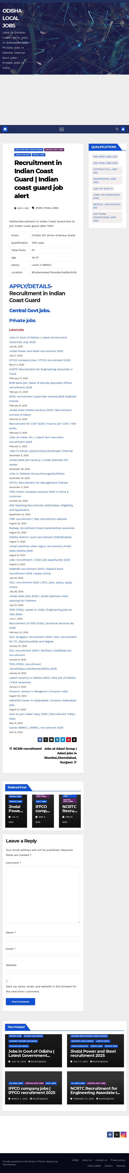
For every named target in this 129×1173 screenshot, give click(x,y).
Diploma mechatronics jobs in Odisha (89, 1036)
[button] (117, 129)
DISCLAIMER (94, 1166)
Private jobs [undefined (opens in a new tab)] (22, 320)
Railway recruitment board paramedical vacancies (42, 528)
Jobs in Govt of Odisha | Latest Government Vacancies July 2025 (31, 1055)
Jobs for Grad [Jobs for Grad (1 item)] (103, 188)
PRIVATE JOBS (16, 801)
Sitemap (120, 1166)
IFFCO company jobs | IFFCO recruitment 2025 (39, 360)
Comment (13, 862)
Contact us (101, 1160)
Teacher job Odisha (18, 1046)
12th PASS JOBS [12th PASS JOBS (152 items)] (105, 163)
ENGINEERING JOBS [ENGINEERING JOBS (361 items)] (104, 180)
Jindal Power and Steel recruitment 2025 (36, 351)
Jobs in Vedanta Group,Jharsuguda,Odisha (36, 473)
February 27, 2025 (84, 1099)
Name (11, 932)
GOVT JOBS (41, 801)
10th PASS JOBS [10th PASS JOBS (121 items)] (105, 156)
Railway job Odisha (33, 1036)
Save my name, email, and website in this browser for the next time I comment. (41, 989)
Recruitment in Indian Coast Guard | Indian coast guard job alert (38, 179)
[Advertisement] (64, 99)
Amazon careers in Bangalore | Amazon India (38, 691)
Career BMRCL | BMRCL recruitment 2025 (36, 727)
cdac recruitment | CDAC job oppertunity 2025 (39, 559)
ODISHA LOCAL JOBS (12, 18)
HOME (75, 1160)
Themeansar (9, 1164)
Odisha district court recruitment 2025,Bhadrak (40, 537)
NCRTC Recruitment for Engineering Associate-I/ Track (94, 1092)
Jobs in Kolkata (22, 155)
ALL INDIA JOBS (67, 795)
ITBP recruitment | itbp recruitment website (38, 519)
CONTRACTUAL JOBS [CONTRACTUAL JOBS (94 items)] (105, 171)
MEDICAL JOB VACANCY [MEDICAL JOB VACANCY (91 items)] (106, 206)
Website (11, 965)
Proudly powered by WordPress (19, 1161)
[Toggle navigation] (61, 129)
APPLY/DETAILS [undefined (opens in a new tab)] (30, 286)
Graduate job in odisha (82, 1041)
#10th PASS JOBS (47, 208)
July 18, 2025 (19, 1062)
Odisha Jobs (38, 155)
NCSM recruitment (25, 749)
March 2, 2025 (20, 1099)
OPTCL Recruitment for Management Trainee (38, 482)
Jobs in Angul (102, 1041)
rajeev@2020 (37, 1062)
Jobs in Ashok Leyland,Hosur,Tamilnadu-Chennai (41, 450)
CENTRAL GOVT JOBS (54, 150)
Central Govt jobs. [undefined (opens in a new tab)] (29, 310)
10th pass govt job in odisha (28, 150)
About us (87, 1160)
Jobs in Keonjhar (79, 1046)
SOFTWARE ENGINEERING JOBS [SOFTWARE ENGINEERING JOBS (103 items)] (104, 217)
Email (11, 948)
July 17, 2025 (81, 1062)
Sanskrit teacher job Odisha (23, 1041)
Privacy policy (118, 1160)
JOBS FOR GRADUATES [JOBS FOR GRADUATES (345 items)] (106, 196)
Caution (108, 1166)
